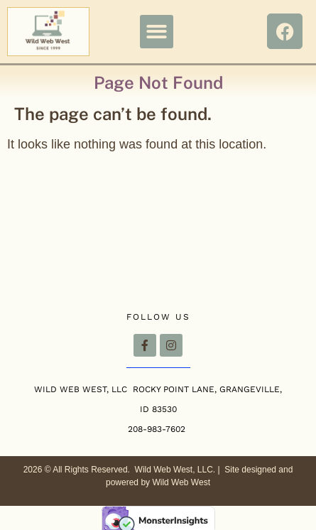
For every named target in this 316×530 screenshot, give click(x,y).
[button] (156, 31)
